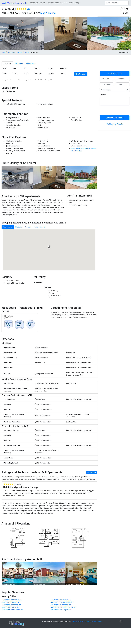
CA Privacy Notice (76, 621)
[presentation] (115, 111)
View (80, 74)
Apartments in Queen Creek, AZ (62, 602)
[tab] (7, 63)
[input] (113, 90)
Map (42, 13)
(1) (28, 9)
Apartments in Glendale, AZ (61, 600)
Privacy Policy (86, 621)
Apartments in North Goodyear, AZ (63, 607)
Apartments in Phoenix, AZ (11, 605)
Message (103, 95)
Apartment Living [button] (72, 3)
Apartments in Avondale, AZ (61, 605)
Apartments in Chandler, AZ (11, 600)
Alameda (51, 13)
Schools (28, 227)
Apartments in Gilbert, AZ (11, 602)
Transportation (39, 227)
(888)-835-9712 (115, 73)
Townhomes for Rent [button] (56, 3)
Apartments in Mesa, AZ (10, 607)
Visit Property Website (115, 124)
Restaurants (7, 227)
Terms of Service (96, 621)
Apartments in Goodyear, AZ (61, 610)
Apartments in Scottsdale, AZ (12, 610)
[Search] (117, 3)
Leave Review (91, 472)
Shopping (18, 227)
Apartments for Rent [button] (37, 3)
